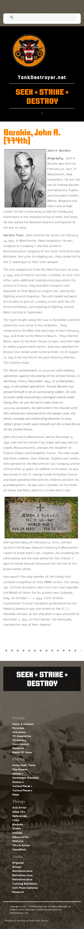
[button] (42, 6)
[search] (38, 17)
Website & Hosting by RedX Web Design (26, 920)
